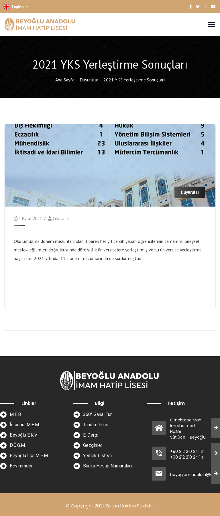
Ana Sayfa (64, 80)
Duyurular (89, 80)
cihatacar (61, 218)
